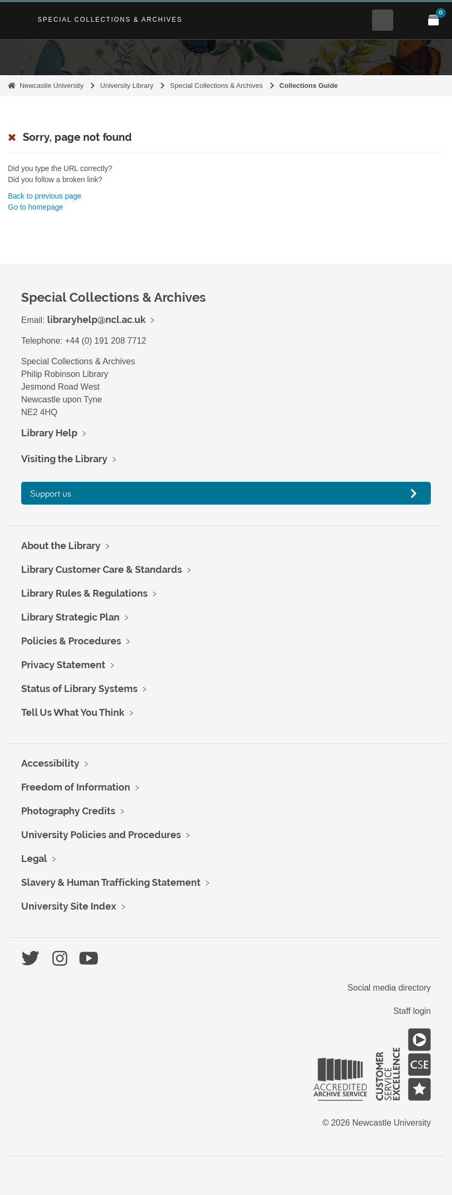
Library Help (49, 432)
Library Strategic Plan (70, 617)
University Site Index (68, 906)
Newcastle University (52, 85)
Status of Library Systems (79, 688)
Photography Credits (68, 810)
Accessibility (50, 763)
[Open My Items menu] (433, 20)
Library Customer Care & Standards (101, 569)
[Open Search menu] (382, 20)
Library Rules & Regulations (84, 593)
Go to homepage (35, 207)
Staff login (412, 1011)
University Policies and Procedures (101, 834)
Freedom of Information (75, 787)
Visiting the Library (64, 458)
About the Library (61, 545)
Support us (50, 493)
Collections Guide (308, 85)
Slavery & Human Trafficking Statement (111, 882)
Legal (34, 858)
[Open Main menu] (408, 20)
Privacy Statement (63, 664)
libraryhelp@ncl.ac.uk (96, 319)
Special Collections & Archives (110, 19)
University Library (126, 85)
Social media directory (389, 987)
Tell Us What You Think (72, 712)
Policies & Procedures (71, 640)
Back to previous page (45, 196)
